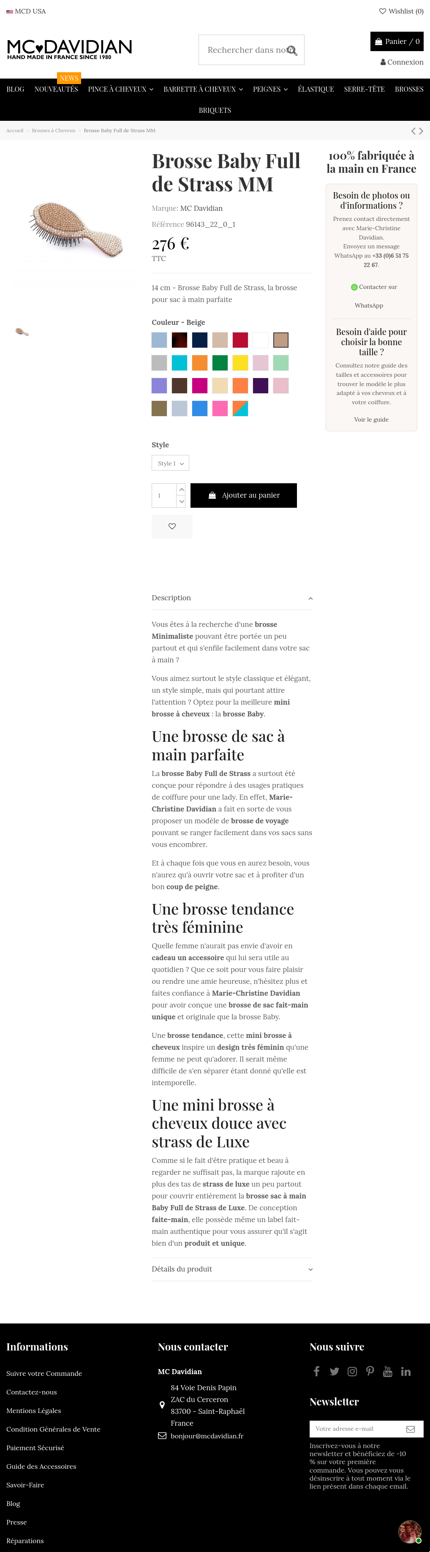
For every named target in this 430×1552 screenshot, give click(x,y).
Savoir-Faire (25, 1491)
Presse (16, 1528)
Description (232, 604)
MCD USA (26, 11)
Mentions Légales (33, 1417)
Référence (168, 224)
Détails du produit (232, 1275)
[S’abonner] (410, 1438)
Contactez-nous (31, 1398)
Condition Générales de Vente (53, 1435)
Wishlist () (401, 11)
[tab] (232, 605)
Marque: (165, 207)
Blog (13, 1510)
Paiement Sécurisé (35, 1454)
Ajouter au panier (243, 501)
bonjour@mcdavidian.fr (188, 1442)
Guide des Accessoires (41, 1472)
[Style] (178, 466)
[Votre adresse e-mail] (335, 1438)
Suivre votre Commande (44, 1379)
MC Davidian (201, 208)
